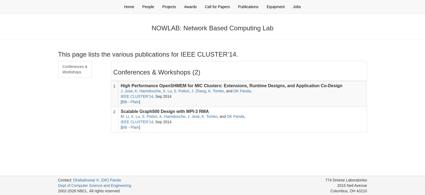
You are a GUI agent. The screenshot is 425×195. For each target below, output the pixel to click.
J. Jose (127, 91)
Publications (248, 7)
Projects (169, 7)
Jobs (297, 7)
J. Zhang (198, 91)
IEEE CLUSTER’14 (137, 96)
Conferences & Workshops (75, 69)
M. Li (125, 116)
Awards (190, 7)
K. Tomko (216, 91)
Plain (135, 102)
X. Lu (167, 91)
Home (129, 7)
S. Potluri (181, 91)
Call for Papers (217, 7)
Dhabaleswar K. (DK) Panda (97, 180)
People (148, 7)
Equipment (276, 7)
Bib (124, 102)
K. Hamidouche (148, 91)
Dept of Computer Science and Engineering (94, 185)
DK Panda (242, 91)
